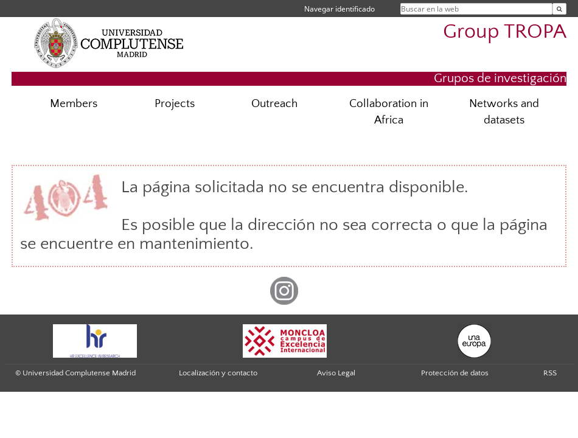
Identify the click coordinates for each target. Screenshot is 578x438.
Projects (175, 103)
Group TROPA (504, 32)
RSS (550, 373)
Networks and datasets (504, 112)
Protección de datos (455, 373)
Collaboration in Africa (388, 112)
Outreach (274, 103)
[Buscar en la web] (559, 9)
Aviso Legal (336, 373)
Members (73, 103)
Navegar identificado (339, 9)
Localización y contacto (218, 373)
